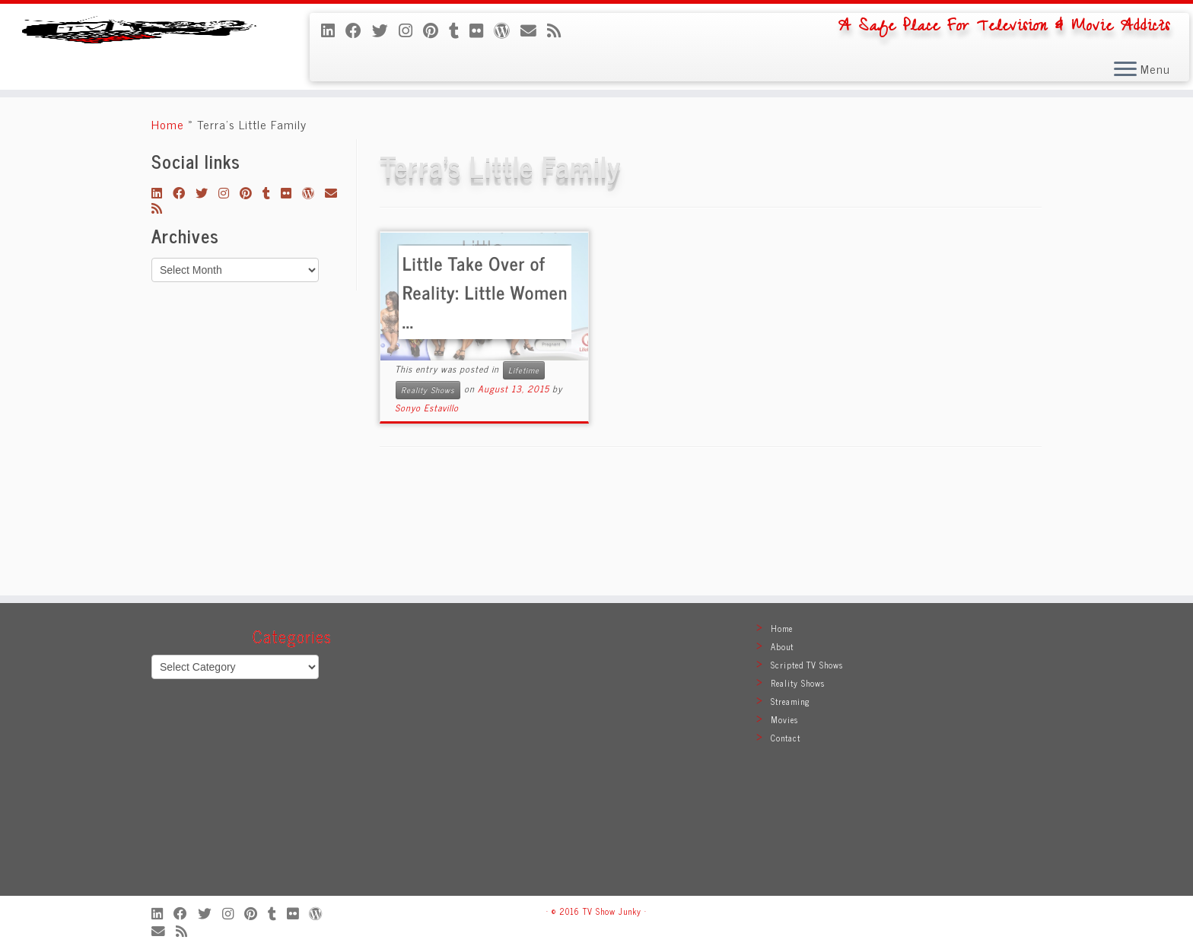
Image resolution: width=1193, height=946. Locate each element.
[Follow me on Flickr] (481, 30)
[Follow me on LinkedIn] (333, 30)
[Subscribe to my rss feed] (559, 30)
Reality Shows (428, 499)
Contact (785, 737)
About (782, 646)
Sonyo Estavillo (427, 517)
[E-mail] (533, 30)
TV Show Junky (612, 911)
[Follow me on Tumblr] (459, 30)
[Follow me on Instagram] (411, 30)
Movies (784, 719)
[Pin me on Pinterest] (436, 30)
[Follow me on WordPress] (507, 30)
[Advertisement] (596, 756)
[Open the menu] (1125, 70)
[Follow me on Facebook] (358, 30)
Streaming (790, 701)
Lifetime (523, 479)
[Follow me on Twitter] (385, 30)
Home (167, 233)
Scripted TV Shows (807, 664)
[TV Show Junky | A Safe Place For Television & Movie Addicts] (137, 101)
